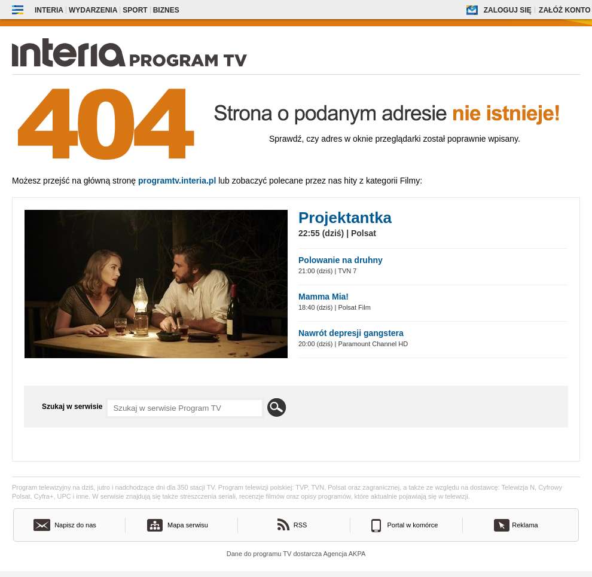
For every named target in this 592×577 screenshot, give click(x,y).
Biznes (166, 10)
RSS (300, 525)
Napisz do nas (75, 525)
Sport (135, 10)
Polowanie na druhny (340, 260)
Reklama (525, 525)
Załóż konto (564, 10)
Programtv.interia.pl (177, 180)
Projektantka (345, 218)
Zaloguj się (508, 10)
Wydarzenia (93, 10)
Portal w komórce (412, 525)
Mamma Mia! (323, 296)
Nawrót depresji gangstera (351, 333)
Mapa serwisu (187, 525)
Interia (49, 10)
